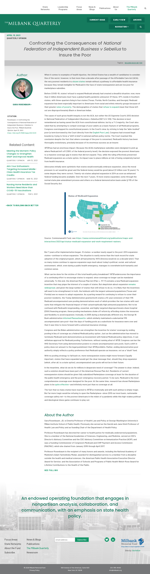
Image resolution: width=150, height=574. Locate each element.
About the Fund (12, 548)
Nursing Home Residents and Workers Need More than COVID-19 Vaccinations (22, 187)
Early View (119, 20)
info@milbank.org (115, 570)
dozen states (79, 81)
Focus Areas (79, 8)
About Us (116, 8)
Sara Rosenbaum (22, 104)
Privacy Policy (34, 570)
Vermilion (136, 550)
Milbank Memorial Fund (13, 7)
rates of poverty (63, 107)
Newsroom (32, 552)
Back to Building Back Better (22, 205)
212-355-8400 (115, 568)
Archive (137, 20)
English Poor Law (100, 132)
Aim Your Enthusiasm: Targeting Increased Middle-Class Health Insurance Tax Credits (22, 171)
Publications (105, 8)
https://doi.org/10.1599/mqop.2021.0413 (21, 133)
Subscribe (9, 552)
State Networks (45, 8)
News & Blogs (92, 8)
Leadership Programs (63, 8)
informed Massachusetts (74, 318)
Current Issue (97, 20)
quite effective (62, 384)
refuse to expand (111, 107)
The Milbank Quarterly (131, 8)
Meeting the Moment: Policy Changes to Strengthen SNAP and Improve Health (21, 153)
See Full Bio (51, 470)
